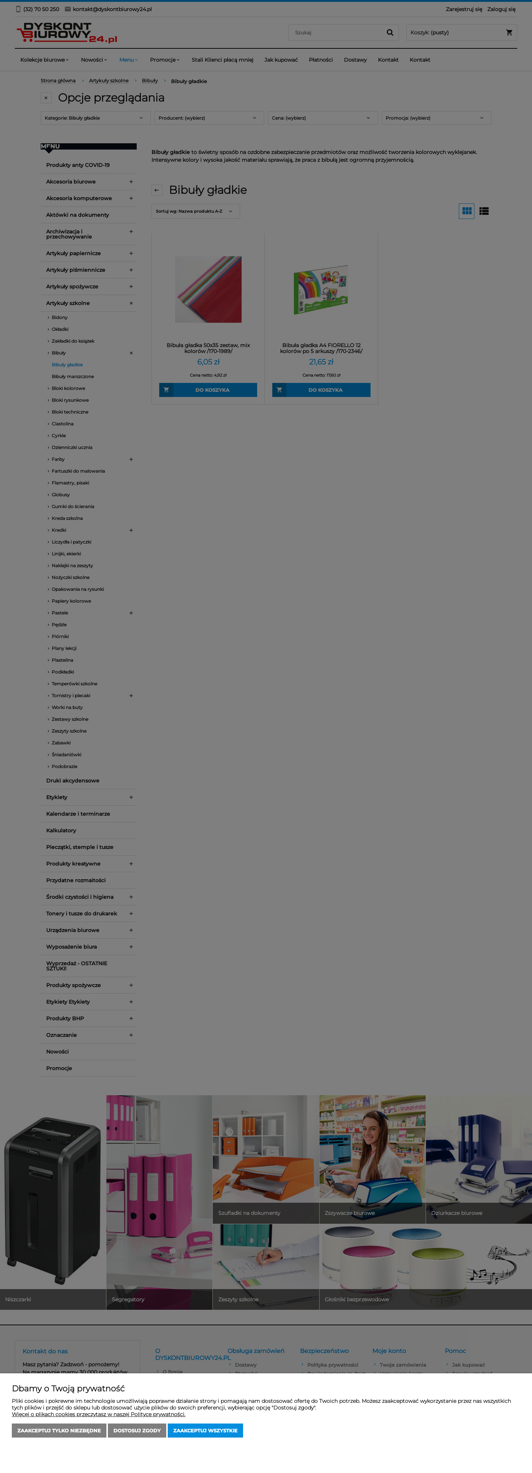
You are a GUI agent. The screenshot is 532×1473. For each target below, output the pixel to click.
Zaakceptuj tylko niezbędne (59, 1430)
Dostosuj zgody (137, 1430)
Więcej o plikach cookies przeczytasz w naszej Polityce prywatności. (98, 1414)
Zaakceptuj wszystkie (205, 1430)
